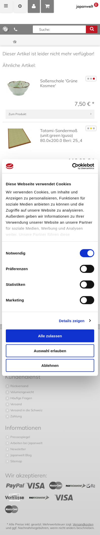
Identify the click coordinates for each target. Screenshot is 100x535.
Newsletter (18, 449)
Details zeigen (71, 320)
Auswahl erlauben (50, 350)
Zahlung (16, 416)
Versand (16, 404)
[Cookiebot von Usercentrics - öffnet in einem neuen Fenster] (72, 166)
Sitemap (16, 461)
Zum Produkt (17, 114)
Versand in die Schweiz (26, 410)
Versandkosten (83, 524)
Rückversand (19, 386)
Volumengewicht (22, 392)
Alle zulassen (50, 336)
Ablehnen (50, 365)
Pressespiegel (20, 437)
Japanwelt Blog (21, 455)
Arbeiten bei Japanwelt (26, 443)
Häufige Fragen (21, 398)
